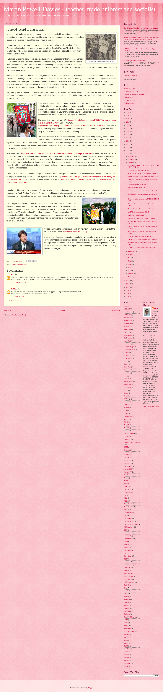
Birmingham (128, 335)
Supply (126, 625)
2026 (128, 112)
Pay (125, 553)
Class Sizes (127, 344)
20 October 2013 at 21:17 (18, 296)
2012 (128, 281)
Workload (127, 660)
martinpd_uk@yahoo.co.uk (132, 75)
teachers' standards (129, 631)
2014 (128, 150)
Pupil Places (127, 585)
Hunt (125, 410)
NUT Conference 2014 (131, 524)
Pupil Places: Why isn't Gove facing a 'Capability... (143, 239)
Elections (127, 370)
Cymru (126, 364)
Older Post (115, 310)
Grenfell (126, 396)
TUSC (126, 646)
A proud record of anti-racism (136, 188)
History (126, 402)
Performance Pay (129, 565)
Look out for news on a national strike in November (143, 191)
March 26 (127, 460)
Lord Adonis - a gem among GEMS (138, 212)
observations (128, 533)
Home (62, 310)
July (129, 258)
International (128, 416)
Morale (126, 481)
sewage (126, 605)
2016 (128, 144)
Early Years (127, 367)
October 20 (127, 536)
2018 (128, 138)
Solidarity (127, 611)
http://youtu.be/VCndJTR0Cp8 (76, 232)
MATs (126, 478)
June (129, 261)
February (131, 273)
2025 (128, 116)
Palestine (126, 544)
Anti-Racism (15, 264)
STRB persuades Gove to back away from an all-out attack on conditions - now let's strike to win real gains (141, 38)
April (130, 267)
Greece (126, 393)
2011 (128, 284)
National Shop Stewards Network (134, 94)
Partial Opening (128, 550)
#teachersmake (128, 312)
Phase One (127, 567)
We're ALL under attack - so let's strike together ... (142, 209)
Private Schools (128, 576)
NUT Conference (129, 521)
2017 (128, 141)
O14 (125, 530)
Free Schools (128, 381)
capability (127, 341)
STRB (126, 620)
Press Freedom (128, 573)
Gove (125, 390)
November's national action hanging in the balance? (143, 176)
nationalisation (128, 492)
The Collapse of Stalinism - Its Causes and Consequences (141, 28)
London (126, 457)
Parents (126, 547)
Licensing (127, 450)
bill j (12, 274)
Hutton (126, 413)
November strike (129, 507)
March (130, 270)
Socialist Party (128, 97)
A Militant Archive (129, 103)
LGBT (126, 447)
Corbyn (126, 352)
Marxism (126, 475)
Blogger (90, 688)
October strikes (128, 538)
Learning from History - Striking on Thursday (141, 218)
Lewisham (127, 439)
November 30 (128, 504)
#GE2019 (127, 309)
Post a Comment (14, 301)
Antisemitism (128, 323)
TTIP (125, 637)
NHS (125, 501)
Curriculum (127, 358)
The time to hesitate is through (137, 184)
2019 (128, 135)
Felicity (13, 289)
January (130, 277)
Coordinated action (129, 349)
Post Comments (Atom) (19, 315)
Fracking (126, 378)
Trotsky (126, 634)
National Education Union (132, 91)
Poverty (126, 570)
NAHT (126, 486)
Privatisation (128, 579)
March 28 (127, 463)
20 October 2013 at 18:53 (18, 282)
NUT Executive (128, 527)
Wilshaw (126, 654)
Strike (126, 623)
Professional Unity (129, 582)
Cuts (125, 361)
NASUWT (127, 489)
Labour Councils (129, 434)
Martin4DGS (128, 469)
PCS (125, 559)
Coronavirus (127, 355)
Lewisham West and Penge (132, 442)
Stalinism (127, 614)
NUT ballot (127, 518)
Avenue (126, 332)
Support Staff (128, 628)
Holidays (126, 405)
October (130, 162)
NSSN (126, 510)
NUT (125, 515)
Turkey (126, 643)
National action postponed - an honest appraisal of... (143, 173)
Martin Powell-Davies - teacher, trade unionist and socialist (79, 9)
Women (126, 657)
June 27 (126, 425)
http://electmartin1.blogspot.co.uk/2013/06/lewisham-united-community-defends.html (57, 153)
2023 (128, 122)
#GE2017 (127, 306)
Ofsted (126, 541)
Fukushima (127, 384)
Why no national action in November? (139, 170)
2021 (128, 128)
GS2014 (126, 399)
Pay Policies (127, 556)
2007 (128, 296)
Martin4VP (22, 264)
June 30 (126, 428)
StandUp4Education (130, 617)
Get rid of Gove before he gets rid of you (140, 236)
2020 (128, 131)
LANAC (126, 436)
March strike (128, 466)
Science (126, 596)
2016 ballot (127, 315)
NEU (125, 498)
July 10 (126, 419)
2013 (128, 153)
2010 (128, 287)
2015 (128, 147)
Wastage (126, 652)
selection (126, 602)
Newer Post (8, 310)
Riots (125, 588)
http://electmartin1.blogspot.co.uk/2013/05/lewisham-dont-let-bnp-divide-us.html (71, 126)
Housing (126, 407)
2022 (128, 125)
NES (125, 495)
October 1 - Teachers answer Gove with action (141, 247)
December (131, 156)
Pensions (126, 562)
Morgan (126, 483)
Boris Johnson (128, 338)
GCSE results (128, 387)
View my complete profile (151, 406)
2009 (128, 290)
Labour (126, 431)
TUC (125, 640)
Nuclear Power (128, 512)
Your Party (127, 663)
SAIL (125, 594)
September (131, 251)
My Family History (130, 100)
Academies (127, 318)
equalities (127, 373)
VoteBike (127, 649)
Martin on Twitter (129, 88)
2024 (128, 119)
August (130, 254)
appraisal (126, 326)
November (131, 159)
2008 (128, 293)
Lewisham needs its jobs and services (135, 60)
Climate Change (129, 347)
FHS (125, 376)
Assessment (127, 329)
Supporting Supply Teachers (136, 215)
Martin (156, 308)
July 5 (126, 422)
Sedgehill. (127, 599)
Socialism (127, 608)
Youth (126, 666)
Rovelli (126, 591)
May (129, 264)
